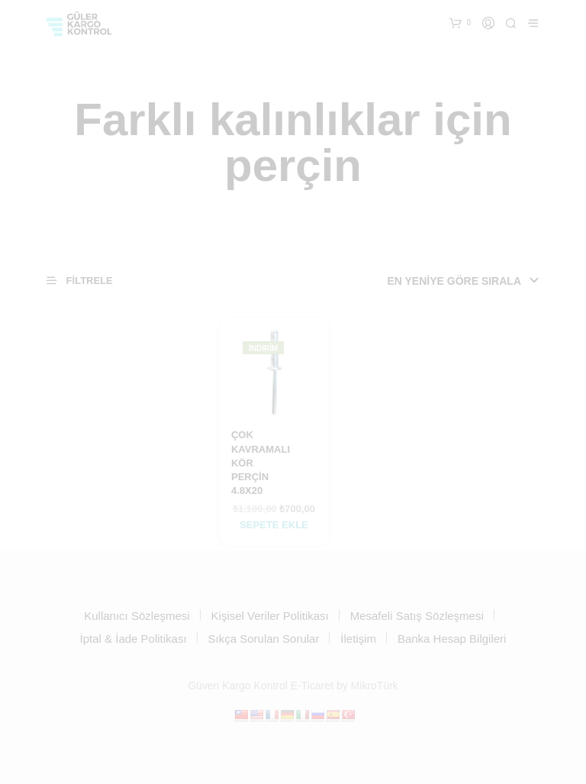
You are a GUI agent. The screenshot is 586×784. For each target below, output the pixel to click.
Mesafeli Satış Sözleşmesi (417, 615)
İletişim (358, 638)
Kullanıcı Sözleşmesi (136, 615)
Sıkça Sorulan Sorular (264, 638)
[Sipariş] (441, 281)
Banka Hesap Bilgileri (452, 638)
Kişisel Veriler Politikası (270, 615)
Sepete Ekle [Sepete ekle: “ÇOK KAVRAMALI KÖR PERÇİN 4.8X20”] (274, 525)
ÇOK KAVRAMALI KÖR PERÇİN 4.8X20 (260, 462)
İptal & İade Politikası (133, 638)
